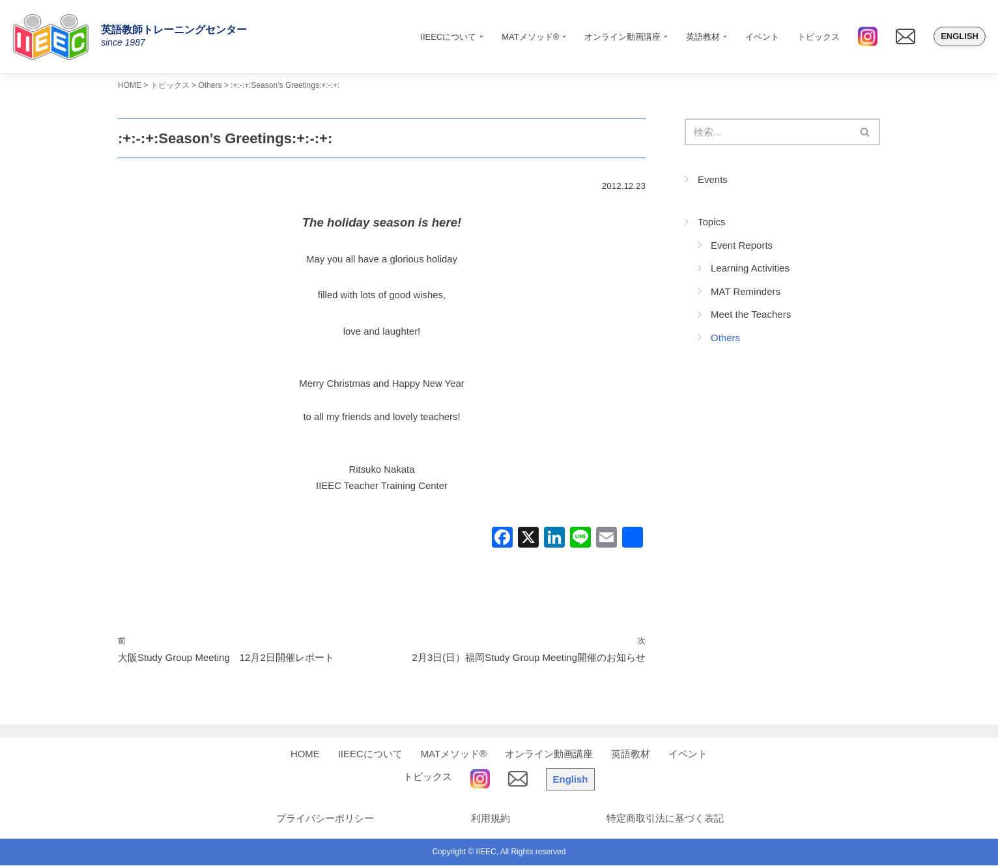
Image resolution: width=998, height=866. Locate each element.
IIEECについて (370, 754)
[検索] (768, 132)
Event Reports (742, 245)
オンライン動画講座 (549, 754)
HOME (305, 754)
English (959, 36)
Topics (712, 221)
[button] (481, 36)
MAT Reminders (745, 291)
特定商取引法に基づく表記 (665, 818)
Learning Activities (750, 267)
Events (713, 179)
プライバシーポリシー (323, 818)
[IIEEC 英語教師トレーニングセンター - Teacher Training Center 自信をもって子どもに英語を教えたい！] (55, 36)
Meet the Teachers (751, 314)
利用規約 (489, 818)
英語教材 (630, 754)
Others (725, 337)
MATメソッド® (454, 754)
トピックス (818, 37)
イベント (762, 37)
